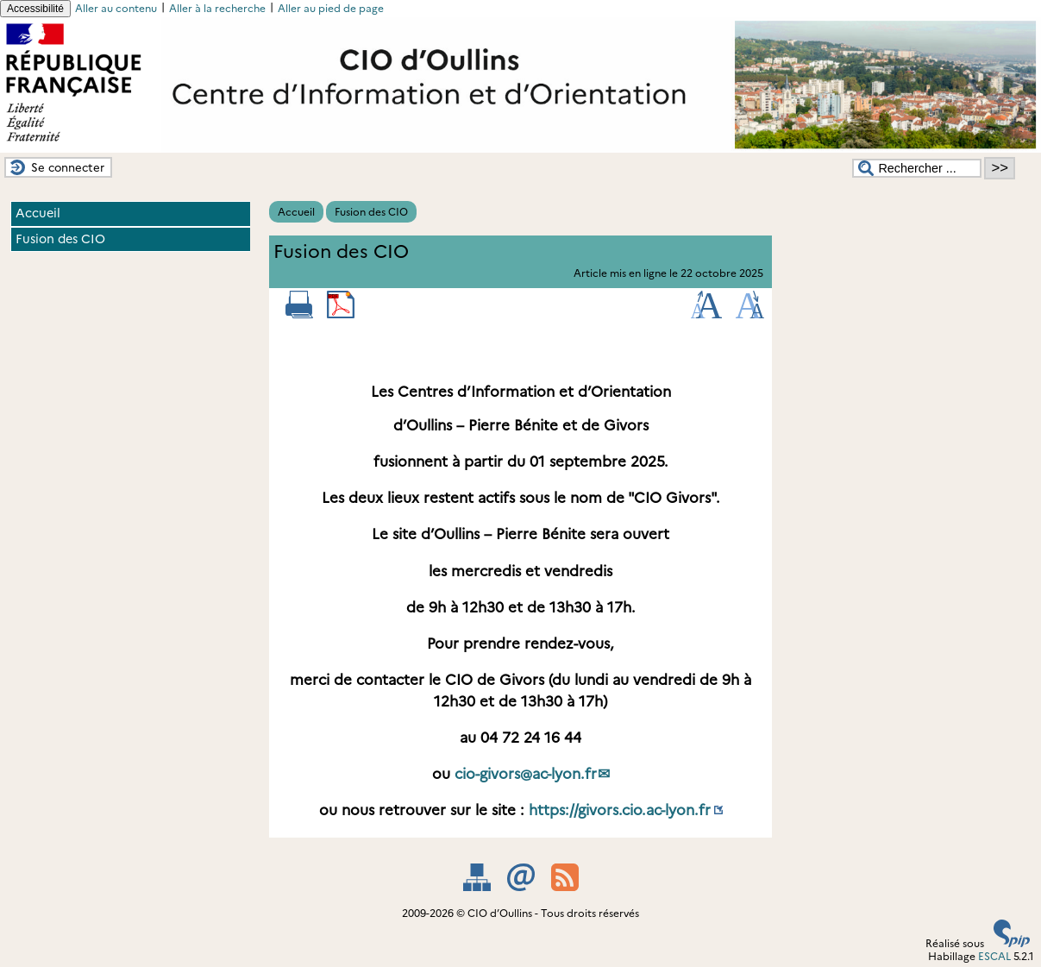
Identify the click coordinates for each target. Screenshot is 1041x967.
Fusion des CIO (371, 211)
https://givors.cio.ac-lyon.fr (620, 810)
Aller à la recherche (217, 8)
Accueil (296, 211)
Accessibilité (35, 9)
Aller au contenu (116, 8)
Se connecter (67, 167)
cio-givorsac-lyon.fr (526, 773)
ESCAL (994, 956)
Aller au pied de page (331, 8)
